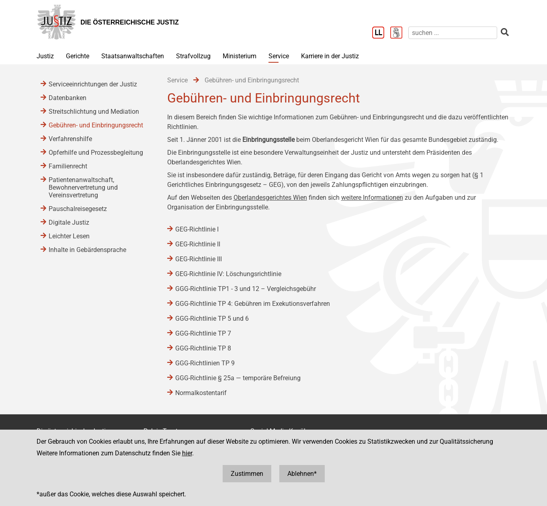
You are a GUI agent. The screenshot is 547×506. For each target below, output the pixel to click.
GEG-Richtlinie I (197, 229)
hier (187, 453)
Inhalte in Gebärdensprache (87, 250)
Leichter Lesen (69, 236)
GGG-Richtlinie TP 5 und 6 (212, 318)
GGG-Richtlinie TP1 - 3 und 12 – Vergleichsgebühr (245, 289)
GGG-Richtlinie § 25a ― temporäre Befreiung (238, 378)
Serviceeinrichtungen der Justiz (93, 84)
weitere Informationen (372, 197)
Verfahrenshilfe (70, 139)
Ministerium (239, 56)
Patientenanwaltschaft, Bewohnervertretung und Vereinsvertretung (83, 187)
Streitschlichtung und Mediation (94, 111)
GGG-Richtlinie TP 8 (203, 348)
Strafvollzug (193, 56)
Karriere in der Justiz (330, 56)
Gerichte (77, 56)
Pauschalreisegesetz (78, 209)
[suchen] (452, 33)
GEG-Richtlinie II (197, 244)
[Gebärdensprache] (399, 33)
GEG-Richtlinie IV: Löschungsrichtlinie (228, 274)
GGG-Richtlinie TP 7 (203, 333)
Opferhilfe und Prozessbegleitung (96, 152)
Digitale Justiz (69, 222)
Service (278, 56)
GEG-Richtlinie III (198, 259)
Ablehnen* (302, 473)
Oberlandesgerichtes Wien (270, 197)
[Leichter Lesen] (381, 33)
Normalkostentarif (201, 393)
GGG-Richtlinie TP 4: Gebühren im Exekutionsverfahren (252, 303)
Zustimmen (247, 473)
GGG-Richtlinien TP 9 (205, 363)
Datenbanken (67, 98)
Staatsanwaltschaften (132, 56)
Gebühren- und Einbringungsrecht (96, 125)
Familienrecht (68, 166)
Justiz (45, 56)
